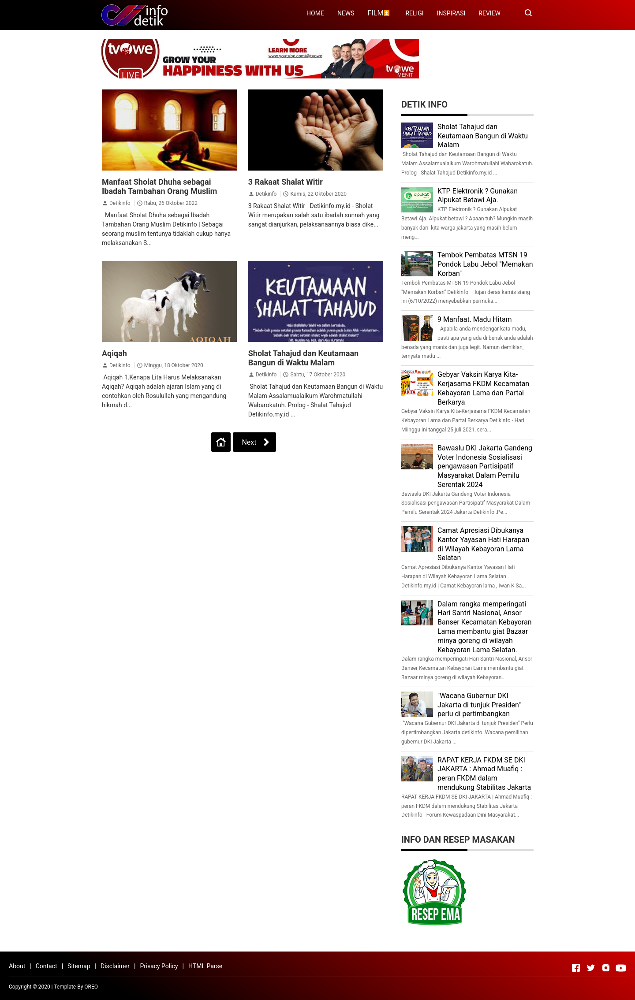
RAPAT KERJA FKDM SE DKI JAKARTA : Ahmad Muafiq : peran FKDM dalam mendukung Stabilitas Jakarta (484, 774)
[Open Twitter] (591, 968)
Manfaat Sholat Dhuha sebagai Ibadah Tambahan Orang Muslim (159, 186)
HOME (315, 13)
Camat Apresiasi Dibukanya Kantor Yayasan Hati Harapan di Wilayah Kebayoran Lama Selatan (483, 544)
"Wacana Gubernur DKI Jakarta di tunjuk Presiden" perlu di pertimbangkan (479, 704)
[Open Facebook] (576, 968)
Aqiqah (114, 353)
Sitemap (78, 966)
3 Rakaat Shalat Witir (285, 181)
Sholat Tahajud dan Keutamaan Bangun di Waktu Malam (303, 358)
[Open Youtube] (621, 968)
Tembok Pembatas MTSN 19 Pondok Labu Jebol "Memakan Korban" (485, 264)
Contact (46, 966)
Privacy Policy (159, 966)
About (17, 966)
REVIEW (489, 13)
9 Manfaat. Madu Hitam (474, 319)
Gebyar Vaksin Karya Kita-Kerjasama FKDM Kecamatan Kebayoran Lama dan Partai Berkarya (483, 388)
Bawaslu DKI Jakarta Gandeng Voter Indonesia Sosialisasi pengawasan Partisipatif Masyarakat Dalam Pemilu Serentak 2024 (484, 466)
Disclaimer (115, 966)
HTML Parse (205, 966)
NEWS (346, 13)
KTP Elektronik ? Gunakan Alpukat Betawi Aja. (477, 195)
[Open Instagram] (606, 968)
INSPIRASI (451, 13)
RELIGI (414, 13)
